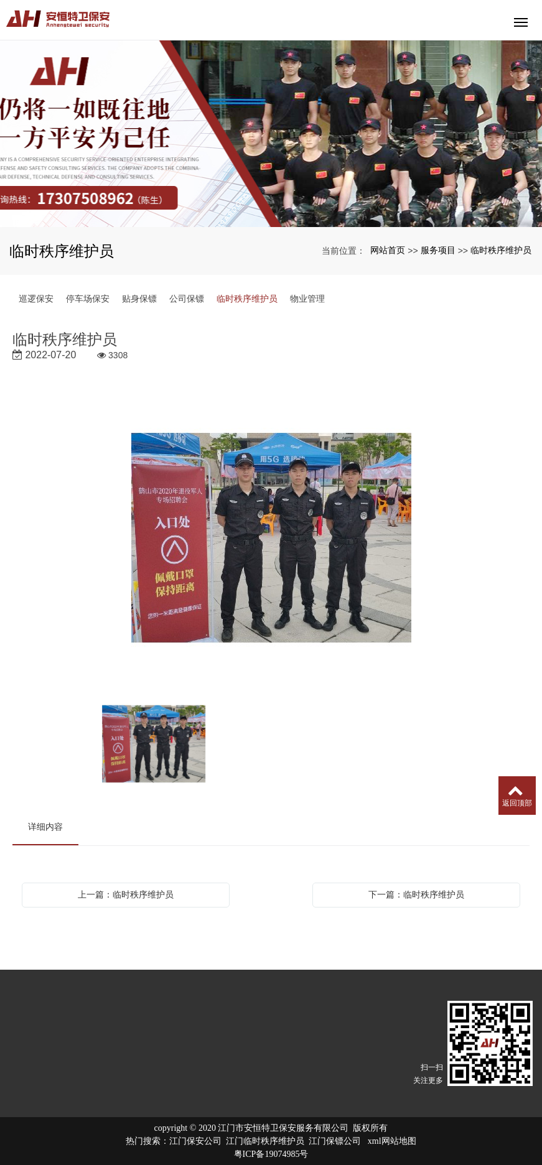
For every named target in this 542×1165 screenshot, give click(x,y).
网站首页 (387, 250)
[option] (271, 539)
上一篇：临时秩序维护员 (126, 894)
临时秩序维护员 (500, 250)
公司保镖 (186, 299)
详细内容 (45, 827)
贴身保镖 (139, 299)
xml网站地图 (392, 1141)
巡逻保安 (36, 299)
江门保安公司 (195, 1141)
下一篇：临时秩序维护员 (416, 894)
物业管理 (307, 299)
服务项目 (438, 250)
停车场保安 (88, 299)
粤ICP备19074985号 (271, 1154)
